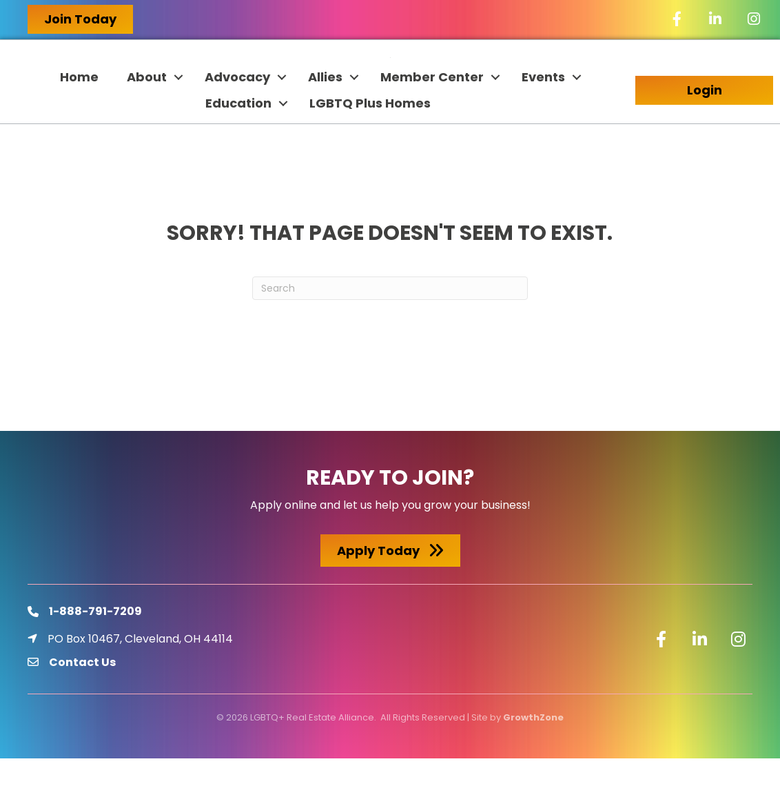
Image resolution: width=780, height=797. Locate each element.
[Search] (390, 327)
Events (543, 115)
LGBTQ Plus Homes (370, 141)
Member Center (432, 115)
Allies (325, 115)
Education (238, 141)
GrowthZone (533, 755)
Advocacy (237, 115)
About (147, 115)
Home (79, 115)
